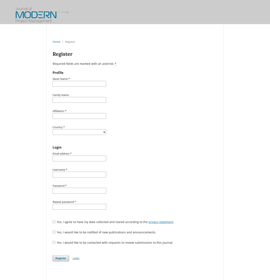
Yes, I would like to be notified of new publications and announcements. (104, 232)
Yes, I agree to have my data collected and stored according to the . (113, 222)
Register (60, 258)
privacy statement (161, 222)
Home (56, 42)
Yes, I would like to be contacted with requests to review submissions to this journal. (113, 243)
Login (76, 258)
